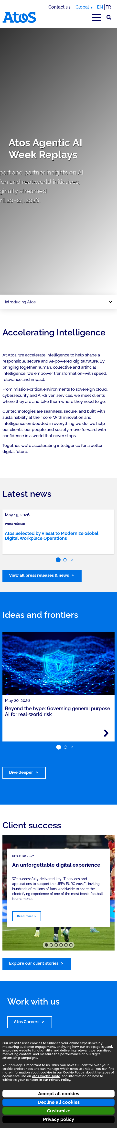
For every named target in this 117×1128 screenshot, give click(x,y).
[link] (58, 531)
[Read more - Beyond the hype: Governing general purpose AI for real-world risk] (106, 733)
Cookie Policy (73, 1072)
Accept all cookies (58, 1093)
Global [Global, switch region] (82, 7)
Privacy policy (58, 1119)
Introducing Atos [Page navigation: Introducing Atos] (20, 302)
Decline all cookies (59, 1102)
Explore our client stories (33, 963)
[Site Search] (109, 17)
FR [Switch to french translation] (108, 7)
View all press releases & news (39, 575)
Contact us (59, 7)
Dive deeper (21, 772)
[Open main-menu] (96, 17)
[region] (58, 161)
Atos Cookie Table (46, 1076)
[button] (58, 559)
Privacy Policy (59, 1080)
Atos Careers (26, 1021)
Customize (58, 1110)
